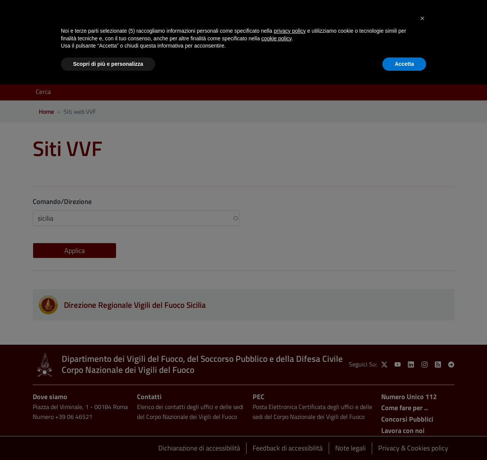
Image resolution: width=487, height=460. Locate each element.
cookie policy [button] (276, 38)
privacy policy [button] (290, 31)
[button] (422, 18)
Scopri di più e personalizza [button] (108, 64)
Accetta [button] (404, 64)
